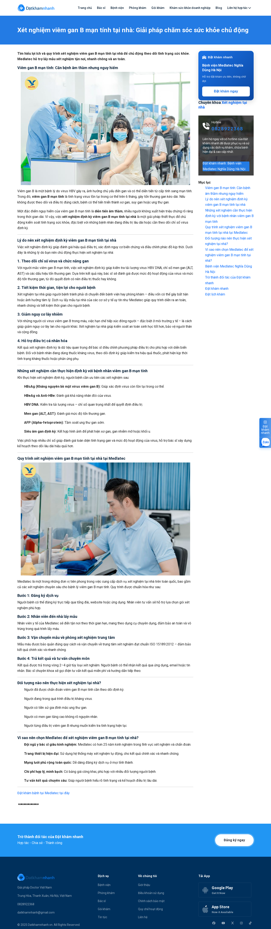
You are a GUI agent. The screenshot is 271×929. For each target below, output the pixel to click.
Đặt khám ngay (226, 91)
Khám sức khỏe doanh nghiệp (190, 8)
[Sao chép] (20, 804)
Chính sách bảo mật (151, 901)
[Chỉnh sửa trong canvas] (33, 804)
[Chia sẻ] (37, 804)
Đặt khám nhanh (216, 289)
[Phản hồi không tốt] (26, 804)
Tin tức (102, 917)
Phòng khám (137, 8)
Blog (219, 8)
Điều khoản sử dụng (151, 893)
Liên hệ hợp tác (239, 8)
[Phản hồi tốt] (23, 804)
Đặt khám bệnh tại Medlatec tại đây (43, 793)
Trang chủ (85, 8)
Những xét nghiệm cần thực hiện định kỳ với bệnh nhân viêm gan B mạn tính (229, 216)
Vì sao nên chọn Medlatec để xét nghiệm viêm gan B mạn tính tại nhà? (229, 255)
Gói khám (158, 8)
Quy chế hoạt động (150, 909)
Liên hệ (142, 917)
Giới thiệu (144, 885)
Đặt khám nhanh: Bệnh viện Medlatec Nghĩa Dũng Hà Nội (224, 166)
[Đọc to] (30, 804)
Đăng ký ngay (234, 840)
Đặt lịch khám (215, 294)
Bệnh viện (117, 8)
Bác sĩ (101, 8)
